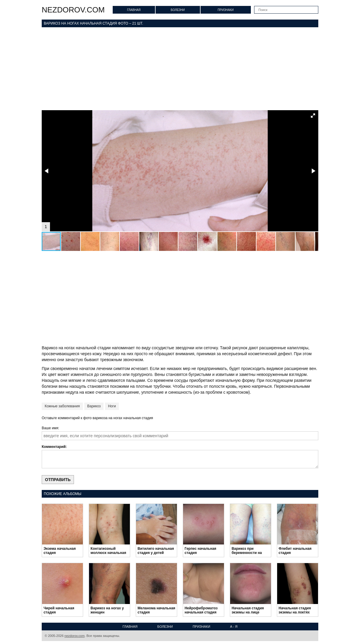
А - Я (234, 626)
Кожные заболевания (62, 406)
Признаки (226, 10)
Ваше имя (50, 428)
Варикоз (94, 406)
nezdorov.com (73, 9)
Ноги (112, 406)
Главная (134, 10)
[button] (313, 115)
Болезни (178, 10)
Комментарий (54, 447)
